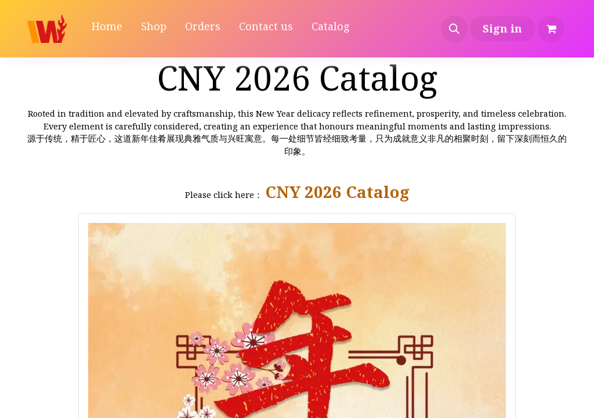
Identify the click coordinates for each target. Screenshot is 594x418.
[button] (454, 29)
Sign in (502, 28)
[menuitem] (107, 28)
